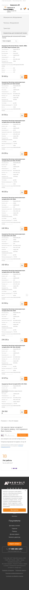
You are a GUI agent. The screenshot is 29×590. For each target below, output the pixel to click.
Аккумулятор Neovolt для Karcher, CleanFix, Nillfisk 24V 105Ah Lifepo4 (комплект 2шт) (14, 46)
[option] (14, 460)
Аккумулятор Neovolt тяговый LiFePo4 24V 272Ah (14, 384)
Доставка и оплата (14, 525)
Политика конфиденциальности (14, 573)
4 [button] (17, 468)
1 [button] (12, 468)
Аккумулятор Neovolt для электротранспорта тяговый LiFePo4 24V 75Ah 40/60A (13, 271)
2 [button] (14, 468)
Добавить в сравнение (21, 77)
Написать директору (14, 537)
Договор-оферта (14, 534)
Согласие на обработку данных (14, 576)
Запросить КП (15, 5)
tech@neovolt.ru (21, 439)
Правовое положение (8, 570)
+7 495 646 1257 (15, 549)
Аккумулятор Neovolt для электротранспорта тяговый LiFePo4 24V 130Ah (13, 198)
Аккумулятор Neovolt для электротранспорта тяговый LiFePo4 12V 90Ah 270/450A (13, 159)
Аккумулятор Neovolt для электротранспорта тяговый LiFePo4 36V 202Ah (13, 309)
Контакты (5, 5)
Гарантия (14, 528)
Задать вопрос (14, 544)
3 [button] (15, 468)
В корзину (25, 77)
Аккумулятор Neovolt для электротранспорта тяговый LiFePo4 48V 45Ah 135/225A (13, 346)
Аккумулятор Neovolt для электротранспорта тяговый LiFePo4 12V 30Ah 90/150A (13, 83)
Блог (14, 513)
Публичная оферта (20, 570)
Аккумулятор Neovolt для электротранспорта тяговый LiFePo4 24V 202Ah (13, 234)
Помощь (14, 531)
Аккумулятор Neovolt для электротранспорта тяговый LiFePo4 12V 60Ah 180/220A (13, 121)
